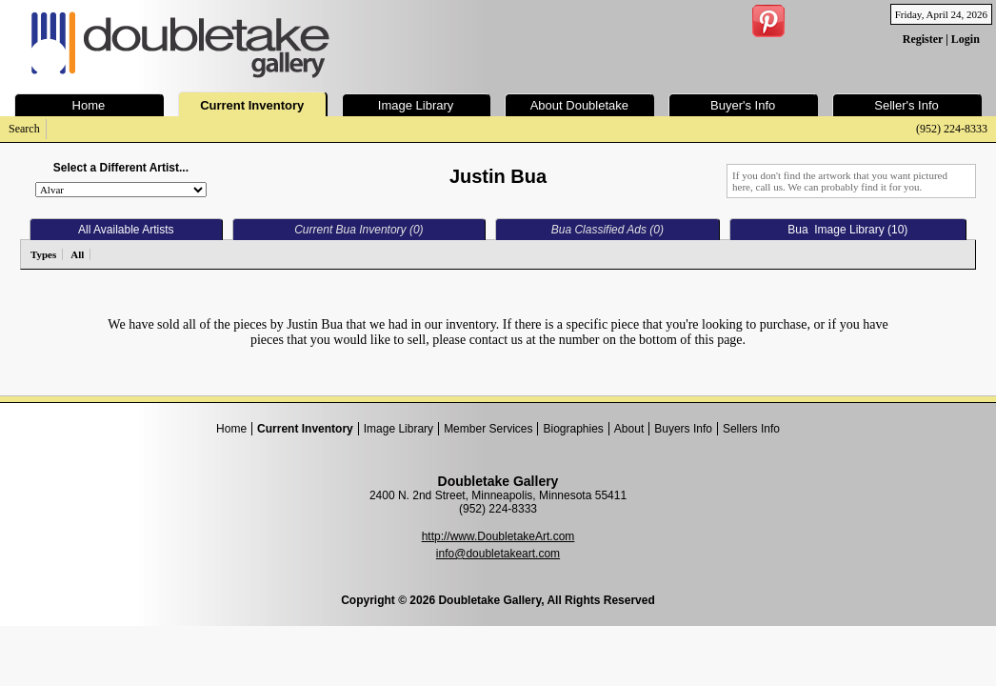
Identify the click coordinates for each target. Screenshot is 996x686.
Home (231, 428)
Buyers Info (683, 428)
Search (24, 128)
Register (923, 39)
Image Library (398, 428)
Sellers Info (751, 428)
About (629, 428)
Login (965, 39)
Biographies (573, 428)
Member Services (488, 428)
